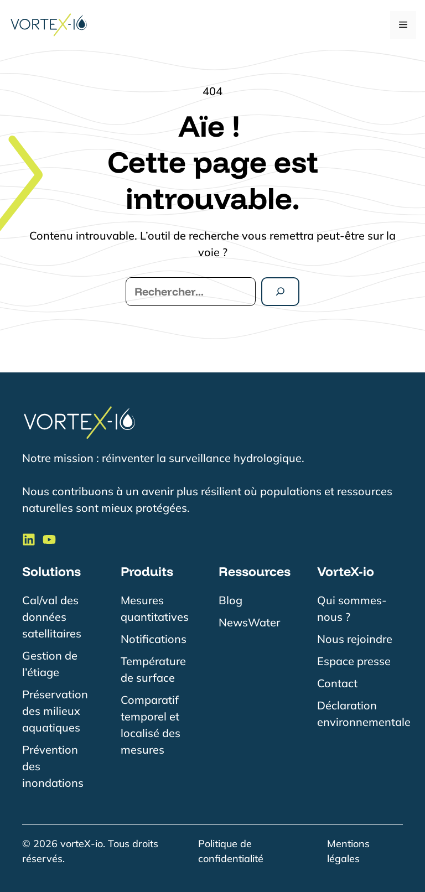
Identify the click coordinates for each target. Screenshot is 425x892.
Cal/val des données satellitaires (51, 616)
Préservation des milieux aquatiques (55, 710)
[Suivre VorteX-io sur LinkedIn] (28, 539)
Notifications (153, 639)
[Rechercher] (280, 291)
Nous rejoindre (354, 639)
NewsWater (249, 622)
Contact (337, 683)
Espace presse (354, 661)
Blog (230, 600)
